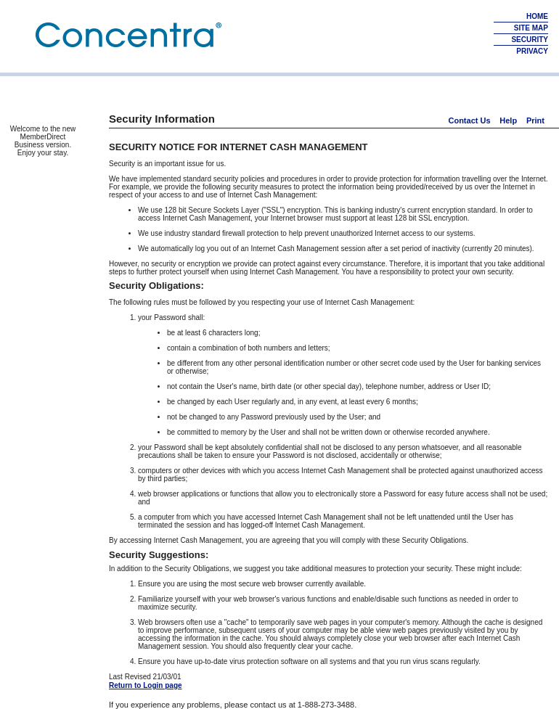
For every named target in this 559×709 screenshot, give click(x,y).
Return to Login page (145, 685)
